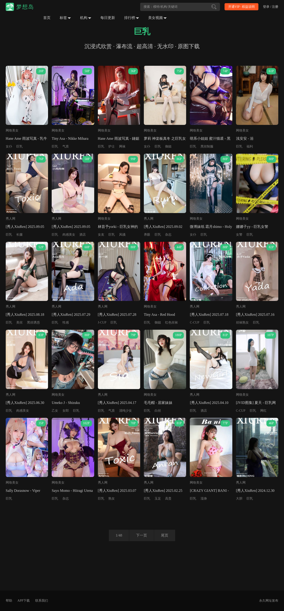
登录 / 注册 (270, 6)
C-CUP (194, 322)
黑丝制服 (207, 146)
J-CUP (102, 322)
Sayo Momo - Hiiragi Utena (72, 490)
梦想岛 (25, 7)
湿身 (204, 498)
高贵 (168, 498)
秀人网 (10, 218)
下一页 (141, 535)
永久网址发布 (268, 600)
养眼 (147, 234)
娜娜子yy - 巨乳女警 (252, 227)
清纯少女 (125, 410)
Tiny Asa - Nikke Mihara (70, 138)
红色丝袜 (171, 322)
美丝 (19, 322)
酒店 (82, 234)
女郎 (65, 410)
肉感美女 (68, 234)
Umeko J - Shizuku (66, 403)
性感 (65, 322)
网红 (263, 410)
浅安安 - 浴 (245, 138)
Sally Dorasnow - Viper (23, 490)
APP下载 (23, 600)
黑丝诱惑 (33, 322)
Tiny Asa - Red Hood (159, 314)
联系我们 (41, 600)
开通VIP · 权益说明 (241, 6)
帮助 (9, 600)
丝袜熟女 (242, 322)
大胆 (239, 498)
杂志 (168, 234)
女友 (101, 234)
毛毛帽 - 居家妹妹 (158, 403)
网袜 (122, 146)
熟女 (111, 498)
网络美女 (12, 130)
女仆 (9, 146)
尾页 (164, 535)
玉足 (158, 498)
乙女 (55, 410)
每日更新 (107, 18)
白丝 (158, 410)
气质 (65, 146)
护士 (111, 146)
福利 (249, 146)
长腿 (19, 234)
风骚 (122, 234)
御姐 (168, 146)
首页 (47, 18)
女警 (239, 234)
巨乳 (19, 146)
